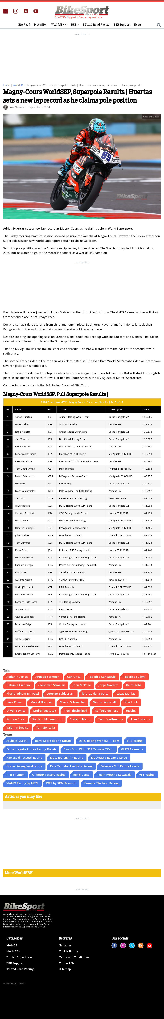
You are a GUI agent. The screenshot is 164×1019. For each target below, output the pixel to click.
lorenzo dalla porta (95, 693)
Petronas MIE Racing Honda (119, 766)
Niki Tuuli (131, 702)
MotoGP (41, 24)
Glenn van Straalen (51, 685)
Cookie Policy (68, 951)
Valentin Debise (17, 727)
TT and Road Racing (96, 24)
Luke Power (14, 702)
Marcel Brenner (41, 702)
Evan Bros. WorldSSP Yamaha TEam (88, 749)
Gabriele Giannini (18, 685)
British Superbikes (19, 957)
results (131, 710)
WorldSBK (59, 24)
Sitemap (65, 969)
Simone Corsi (15, 719)
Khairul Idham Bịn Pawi (22, 693)
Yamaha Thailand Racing (101, 783)
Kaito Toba (134, 685)
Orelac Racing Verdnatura (24, 766)
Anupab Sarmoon (47, 676)
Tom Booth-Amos (110, 719)
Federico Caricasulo (102, 676)
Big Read (24, 24)
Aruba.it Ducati (16, 740)
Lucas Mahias (125, 693)
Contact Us (66, 963)
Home (6, 85)
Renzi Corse (81, 774)
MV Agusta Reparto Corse (109, 757)
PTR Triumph (15, 774)
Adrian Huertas (17, 676)
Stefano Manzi (80, 719)
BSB (75, 24)
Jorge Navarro (108, 685)
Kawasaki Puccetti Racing (24, 757)
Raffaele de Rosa (106, 710)
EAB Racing (135, 740)
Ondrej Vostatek (44, 710)
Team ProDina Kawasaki (114, 774)
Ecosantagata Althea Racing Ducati (31, 749)
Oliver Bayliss (15, 710)
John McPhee (82, 685)
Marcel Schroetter (72, 702)
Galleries (65, 945)
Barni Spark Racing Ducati (53, 740)
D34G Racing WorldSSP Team (99, 740)
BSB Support (122, 24)
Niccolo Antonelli (105, 702)
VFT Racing (147, 774)
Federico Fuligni (134, 676)
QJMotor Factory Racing (49, 774)
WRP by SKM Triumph (61, 783)
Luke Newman (17, 107)
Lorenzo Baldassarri (60, 693)
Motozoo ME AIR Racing (66, 757)
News (138, 24)
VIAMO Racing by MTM (22, 783)
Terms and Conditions (74, 957)
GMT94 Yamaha (132, 749)
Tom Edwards (140, 719)
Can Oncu (74, 676)
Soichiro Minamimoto (47, 719)
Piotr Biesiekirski (75, 710)
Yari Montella (45, 727)
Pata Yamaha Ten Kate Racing (71, 766)
